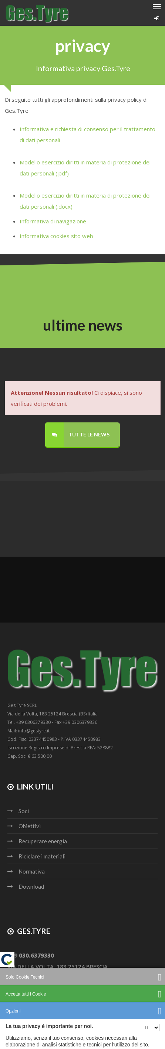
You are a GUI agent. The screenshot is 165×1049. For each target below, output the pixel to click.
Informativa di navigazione (54, 221)
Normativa (31, 871)
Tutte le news (77, 434)
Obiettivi (29, 826)
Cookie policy (97, 1034)
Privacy (66, 1034)
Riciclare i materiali (41, 856)
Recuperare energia (42, 841)
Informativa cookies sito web (56, 236)
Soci (23, 811)
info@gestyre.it (31, 977)
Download (31, 886)
